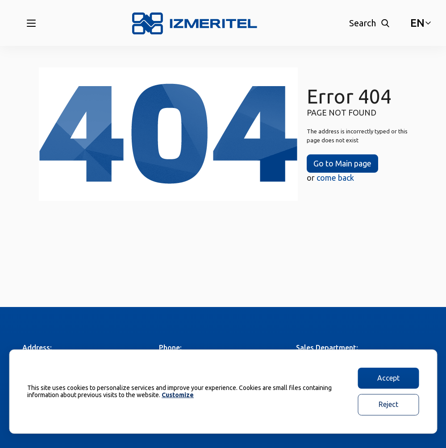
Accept (388, 378)
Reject (388, 404)
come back (335, 177)
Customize (178, 394)
